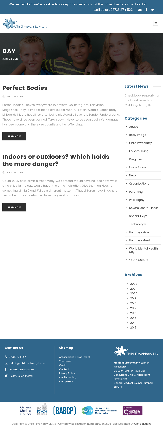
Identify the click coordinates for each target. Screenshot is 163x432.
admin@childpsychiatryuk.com (26, 367)
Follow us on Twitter (20, 379)
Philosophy (136, 199)
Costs (62, 369)
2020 (133, 293)
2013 (133, 327)
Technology (136, 224)
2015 (133, 317)
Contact (63, 373)
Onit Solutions (138, 423)
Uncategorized (138, 240)
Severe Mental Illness (142, 208)
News (132, 175)
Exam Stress (137, 167)
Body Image (136, 134)
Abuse (133, 126)
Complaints (65, 385)
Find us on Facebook (20, 373)
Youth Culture (137, 259)
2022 (133, 283)
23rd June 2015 (15, 96)
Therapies (64, 365)
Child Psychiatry (139, 143)
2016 (133, 313)
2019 (133, 298)
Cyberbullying (137, 151)
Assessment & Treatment (72, 361)
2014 (133, 322)
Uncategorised (138, 232)
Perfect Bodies (24, 88)
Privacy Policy (66, 377)
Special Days (137, 216)
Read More (14, 136)
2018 (133, 303)
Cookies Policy (67, 381)
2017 (133, 308)
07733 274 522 (17, 361)
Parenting (135, 191)
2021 (133, 288)
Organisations (138, 183)
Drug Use (135, 159)
